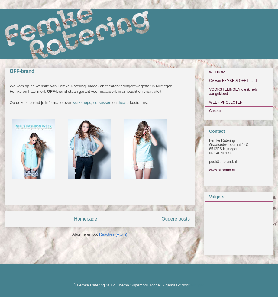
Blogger (197, 285)
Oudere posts (175, 218)
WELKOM (217, 72)
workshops (81, 102)
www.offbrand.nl (222, 170)
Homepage (85, 218)
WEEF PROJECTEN (226, 102)
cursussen (102, 102)
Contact (215, 111)
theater (124, 102)
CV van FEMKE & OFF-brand (233, 81)
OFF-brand (22, 71)
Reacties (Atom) (113, 234)
